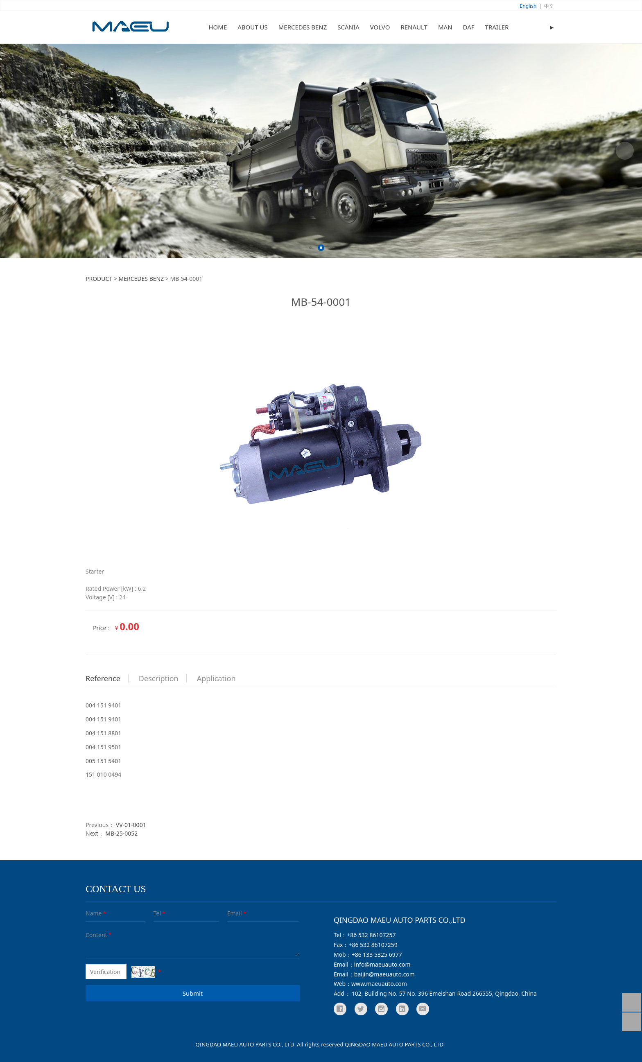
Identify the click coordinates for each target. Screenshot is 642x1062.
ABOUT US (252, 27)
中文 (549, 5)
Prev (17, 151)
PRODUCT (99, 278)
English (528, 5)
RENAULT (413, 27)
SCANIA (348, 27)
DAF (469, 27)
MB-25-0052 (121, 833)
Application (216, 678)
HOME (218, 27)
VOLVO (380, 27)
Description (159, 678)
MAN (445, 27)
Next (625, 151)
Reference (103, 678)
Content (91, 935)
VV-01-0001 (131, 825)
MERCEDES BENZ (302, 27)
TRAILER (497, 27)
